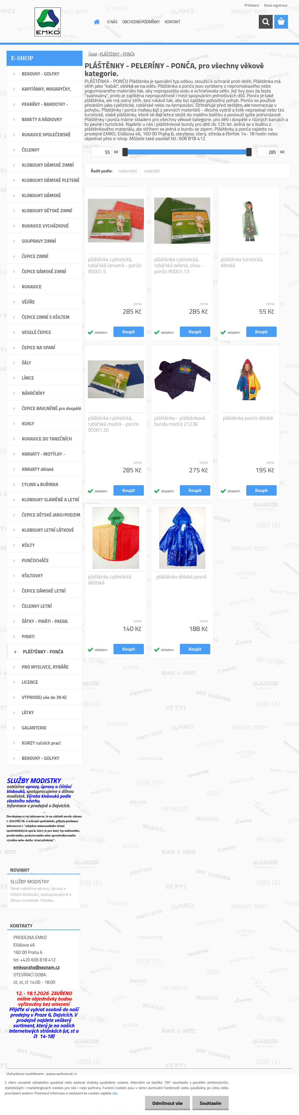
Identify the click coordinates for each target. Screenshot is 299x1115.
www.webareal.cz (61, 1074)
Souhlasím (210, 1103)
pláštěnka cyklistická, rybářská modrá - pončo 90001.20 (113, 424)
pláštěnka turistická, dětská (242, 262)
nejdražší (152, 171)
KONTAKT (172, 22)
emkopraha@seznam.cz (36, 967)
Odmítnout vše (167, 1103)
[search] (265, 22)
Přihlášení (252, 5)
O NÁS (112, 22)
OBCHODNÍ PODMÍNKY (141, 22)
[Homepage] (96, 22)
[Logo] (47, 22)
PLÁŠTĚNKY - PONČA (117, 54)
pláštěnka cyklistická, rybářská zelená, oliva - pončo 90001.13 (178, 265)
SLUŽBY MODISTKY (29, 881)
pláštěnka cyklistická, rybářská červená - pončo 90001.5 (114, 265)
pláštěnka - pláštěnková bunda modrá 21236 (179, 421)
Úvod (92, 54)
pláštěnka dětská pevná (182, 577)
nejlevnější (128, 171)
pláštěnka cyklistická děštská (109, 580)
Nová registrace (275, 5)
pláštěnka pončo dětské (248, 418)
